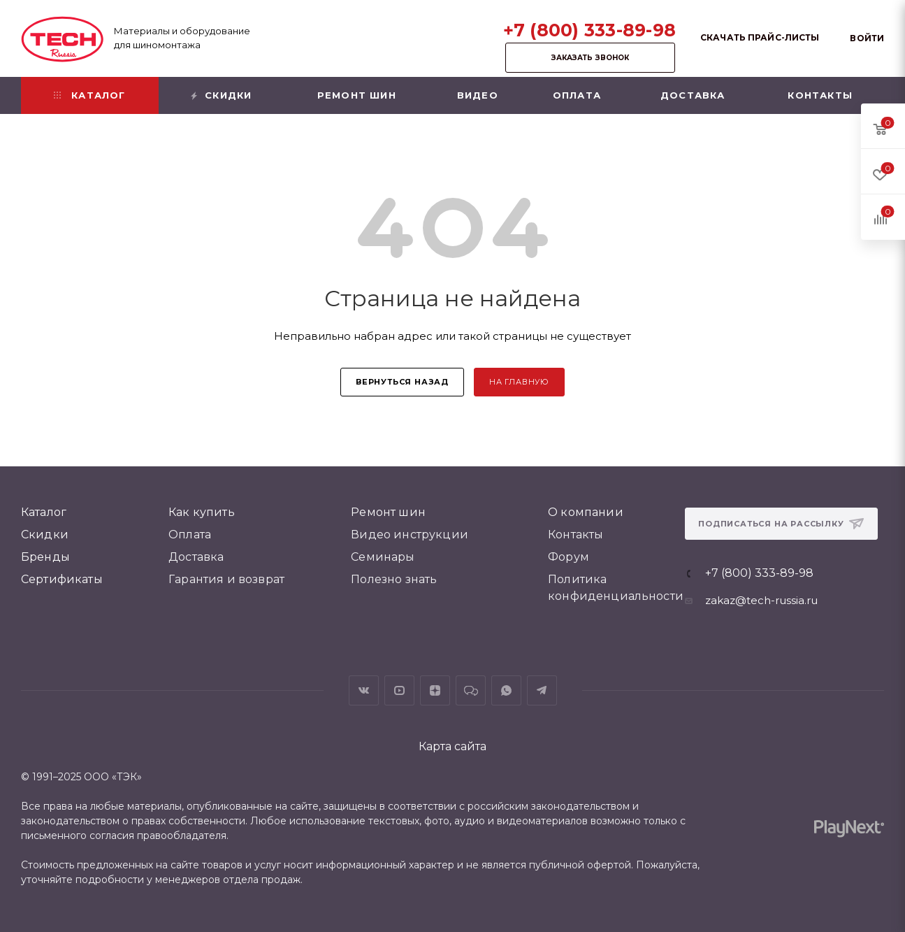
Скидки (44, 534)
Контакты (575, 534)
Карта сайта (452, 746)
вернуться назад (402, 382)
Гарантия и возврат (226, 579)
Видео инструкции (409, 534)
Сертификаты (62, 579)
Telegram (542, 690)
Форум (568, 557)
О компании (585, 512)
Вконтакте (364, 690)
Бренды (45, 557)
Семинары (382, 557)
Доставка (196, 557)
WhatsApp (506, 690)
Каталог (43, 512)
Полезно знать (394, 579)
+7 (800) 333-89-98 (589, 30)
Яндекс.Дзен (435, 690)
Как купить (201, 512)
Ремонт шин (388, 512)
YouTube (399, 690)
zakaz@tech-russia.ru (761, 600)
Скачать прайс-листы (759, 37)
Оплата (189, 534)
